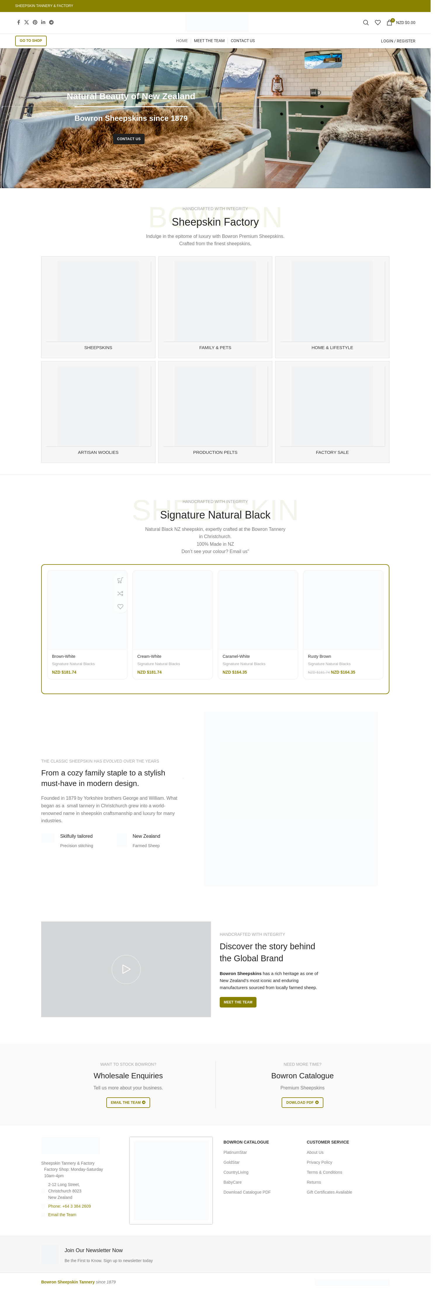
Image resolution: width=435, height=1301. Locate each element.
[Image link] (70, 1155)
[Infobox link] (126, 1263)
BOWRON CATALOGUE (246, 1151)
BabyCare (232, 1192)
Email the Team (62, 1224)
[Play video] (126, 979)
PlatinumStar (235, 1161)
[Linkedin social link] (43, 27)
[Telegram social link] (51, 27)
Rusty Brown (319, 666)
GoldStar (231, 1171)
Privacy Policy (319, 1171)
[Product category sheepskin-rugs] (98, 316)
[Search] (366, 27)
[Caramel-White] (258, 620)
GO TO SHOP (31, 50)
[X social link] (26, 27)
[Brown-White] (87, 620)
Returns (314, 1192)
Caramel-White (236, 666)
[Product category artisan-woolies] (98, 421)
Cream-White (149, 666)
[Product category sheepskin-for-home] (332, 316)
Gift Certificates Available (329, 1201)
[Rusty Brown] (343, 620)
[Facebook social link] (18, 27)
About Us (315, 1161)
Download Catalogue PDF (247, 1201)
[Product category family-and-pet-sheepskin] (215, 316)
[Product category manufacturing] (215, 421)
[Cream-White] (172, 620)
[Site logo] (216, 27)
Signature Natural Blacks (73, 673)
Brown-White (63, 666)
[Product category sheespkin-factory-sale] (332, 421)
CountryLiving (236, 1181)
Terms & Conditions (324, 1181)
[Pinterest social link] (35, 27)
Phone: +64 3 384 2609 (69, 1215)
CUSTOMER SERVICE (328, 1151)
